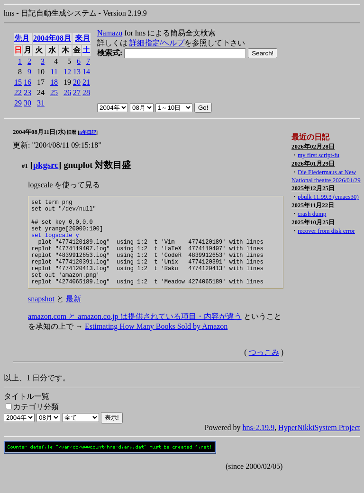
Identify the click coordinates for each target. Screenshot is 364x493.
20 (77, 82)
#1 (25, 165)
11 (54, 72)
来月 (82, 38)
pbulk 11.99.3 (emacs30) (328, 196)
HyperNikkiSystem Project (319, 446)
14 (86, 72)
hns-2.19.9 (259, 446)
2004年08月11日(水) (39, 131)
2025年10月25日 (313, 222)
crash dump (312, 213)
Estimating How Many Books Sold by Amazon (156, 345)
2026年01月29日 (313, 163)
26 (67, 92)
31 (41, 103)
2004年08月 (52, 38)
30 (27, 103)
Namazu (109, 33)
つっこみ (264, 371)
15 (18, 82)
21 (86, 82)
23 (27, 92)
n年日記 (87, 132)
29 (18, 103)
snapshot (41, 317)
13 (77, 72)
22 (18, 92)
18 (54, 82)
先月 (21, 38)
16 (27, 82)
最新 (73, 317)
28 (86, 92)
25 (54, 92)
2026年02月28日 (313, 146)
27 (77, 92)
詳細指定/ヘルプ (156, 43)
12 (67, 72)
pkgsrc (46, 165)
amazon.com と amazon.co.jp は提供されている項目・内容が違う (135, 335)
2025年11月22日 (312, 205)
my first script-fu (318, 154)
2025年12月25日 (313, 188)
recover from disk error (326, 230)
